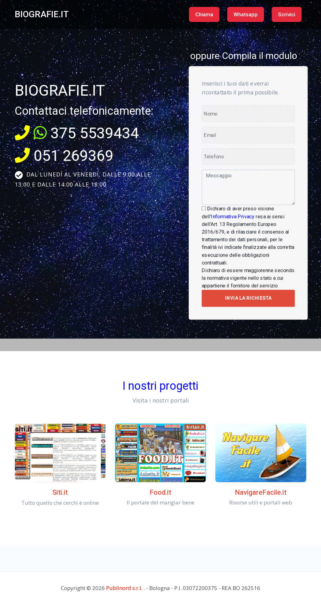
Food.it (160, 492)
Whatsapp (246, 14)
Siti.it (60, 492)
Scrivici (286, 14)
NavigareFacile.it (261, 492)
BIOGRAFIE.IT (42, 14)
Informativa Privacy (234, 213)
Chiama (204, 14)
